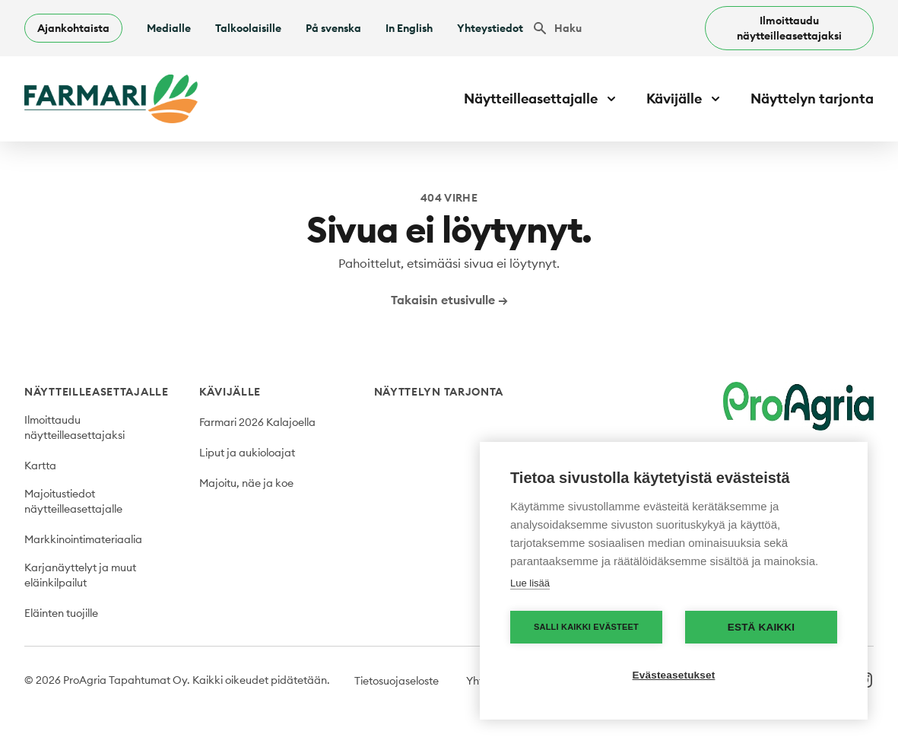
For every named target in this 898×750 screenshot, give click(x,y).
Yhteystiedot (490, 28)
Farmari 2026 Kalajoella (257, 422)
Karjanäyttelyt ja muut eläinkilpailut (80, 575)
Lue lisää (530, 583)
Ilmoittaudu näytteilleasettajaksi (789, 28)
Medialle (169, 28)
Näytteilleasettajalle (96, 392)
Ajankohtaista (73, 28)
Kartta (40, 465)
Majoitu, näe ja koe (246, 483)
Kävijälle (230, 392)
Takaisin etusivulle (449, 299)
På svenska (333, 28)
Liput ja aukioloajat (247, 452)
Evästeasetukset (674, 675)
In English (409, 28)
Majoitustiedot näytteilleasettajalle (73, 501)
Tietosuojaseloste (396, 681)
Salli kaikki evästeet (586, 626)
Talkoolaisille (248, 28)
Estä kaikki (761, 627)
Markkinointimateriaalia (83, 539)
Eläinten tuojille (61, 613)
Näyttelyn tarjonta (812, 98)
